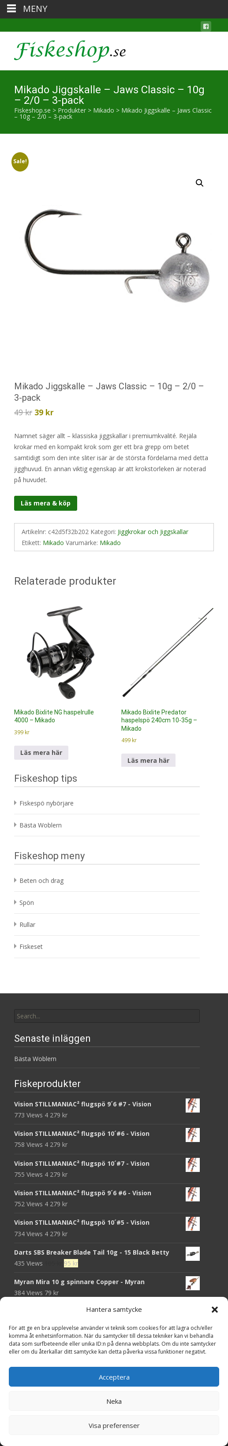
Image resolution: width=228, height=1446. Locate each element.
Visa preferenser (114, 1425)
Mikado (53, 542)
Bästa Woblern (40, 825)
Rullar (27, 924)
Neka (114, 1401)
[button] (214, 1309)
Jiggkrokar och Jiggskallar (153, 531)
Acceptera (114, 1377)
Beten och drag (41, 880)
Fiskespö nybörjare (46, 803)
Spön (26, 902)
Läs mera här (41, 752)
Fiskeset (31, 946)
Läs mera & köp (46, 503)
